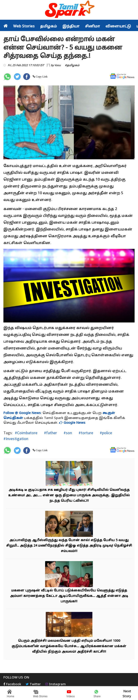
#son (67, 432)
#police (105, 432)
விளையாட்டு (118, 26)
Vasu (57, 65)
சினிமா (92, 26)
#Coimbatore (26, 432)
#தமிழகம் (72, 65)
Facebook (12, 684)
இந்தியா (70, 26)
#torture (85, 432)
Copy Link (41, 76)
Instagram (55, 684)
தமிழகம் (48, 26)
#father (50, 432)
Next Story (127, 693)
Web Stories (24, 26)
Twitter (33, 684)
